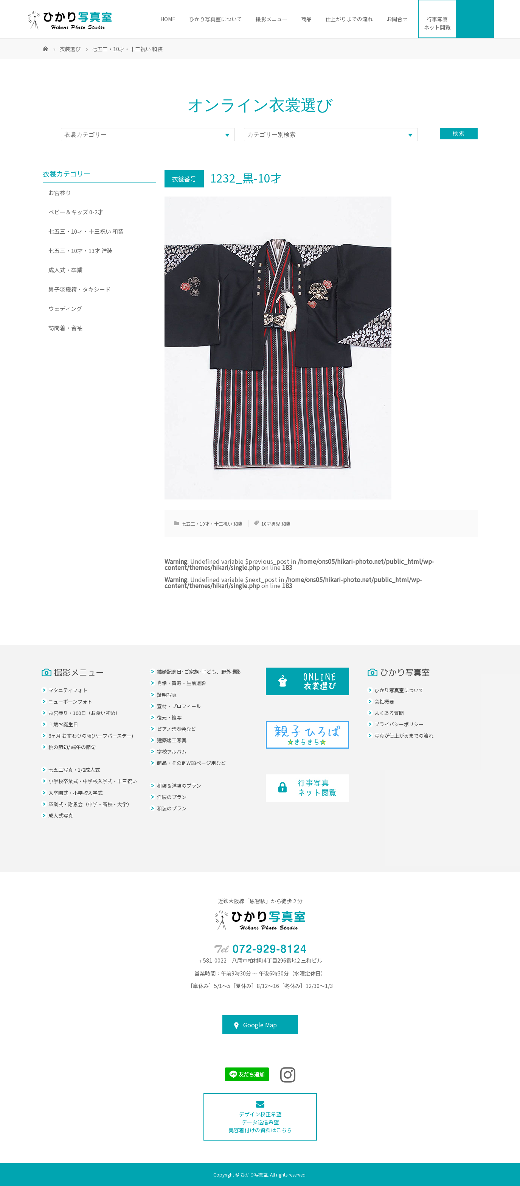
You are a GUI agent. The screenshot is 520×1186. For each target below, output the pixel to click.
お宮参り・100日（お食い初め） (84, 712)
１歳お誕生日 (63, 724)
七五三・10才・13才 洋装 (80, 250)
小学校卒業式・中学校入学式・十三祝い (92, 781)
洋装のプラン (171, 797)
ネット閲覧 (437, 23)
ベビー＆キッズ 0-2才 (75, 212)
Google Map (260, 1024)
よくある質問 (389, 712)
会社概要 (384, 701)
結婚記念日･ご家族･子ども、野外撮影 (199, 671)
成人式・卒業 (65, 270)
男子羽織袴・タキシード (79, 289)
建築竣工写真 (171, 740)
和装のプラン (171, 808)
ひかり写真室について (215, 19)
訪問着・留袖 (65, 328)
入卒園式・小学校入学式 (75, 792)
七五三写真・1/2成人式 (74, 769)
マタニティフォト (67, 690)
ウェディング (65, 308)
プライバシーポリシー (399, 724)
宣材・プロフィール (179, 706)
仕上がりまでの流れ (349, 19)
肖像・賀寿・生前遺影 (181, 683)
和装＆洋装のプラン (179, 785)
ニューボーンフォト (70, 701)
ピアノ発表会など (176, 728)
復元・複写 (169, 717)
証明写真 (167, 694)
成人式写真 (60, 815)
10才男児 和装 (275, 523)
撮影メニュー (271, 19)
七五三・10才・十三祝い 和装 (212, 523)
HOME (167, 19)
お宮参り (59, 193)
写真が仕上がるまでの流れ (403, 735)
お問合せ (397, 19)
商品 (306, 19)
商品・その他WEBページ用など (191, 762)
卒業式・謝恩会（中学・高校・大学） (90, 804)
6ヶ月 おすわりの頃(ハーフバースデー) (90, 735)
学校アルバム (171, 751)
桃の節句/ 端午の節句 (72, 747)
